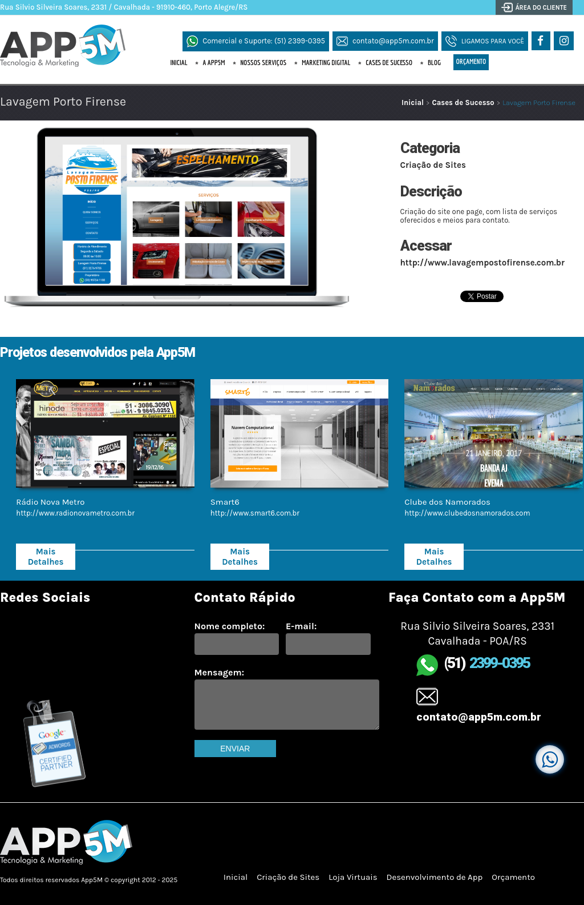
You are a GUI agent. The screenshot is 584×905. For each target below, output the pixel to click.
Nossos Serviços (263, 62)
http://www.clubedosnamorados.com (467, 513)
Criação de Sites (433, 165)
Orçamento (471, 61)
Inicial (179, 62)
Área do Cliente (541, 7)
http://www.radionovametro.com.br (75, 513)
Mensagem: (219, 672)
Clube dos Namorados (447, 502)
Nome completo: (229, 626)
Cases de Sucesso (389, 62)
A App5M (213, 62)
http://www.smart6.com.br (254, 513)
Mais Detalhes (46, 556)
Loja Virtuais (352, 877)
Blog (434, 62)
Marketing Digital (326, 62)
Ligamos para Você (492, 41)
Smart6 (225, 502)
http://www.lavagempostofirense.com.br (482, 263)
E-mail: (301, 626)
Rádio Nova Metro (50, 502)
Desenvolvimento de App (435, 877)
